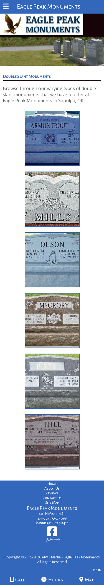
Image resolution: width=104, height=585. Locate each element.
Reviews (52, 493)
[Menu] (6, 7)
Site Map (52, 503)
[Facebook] (52, 533)
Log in (96, 570)
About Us (52, 489)
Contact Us (52, 498)
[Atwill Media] (56, 551)
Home (52, 484)
